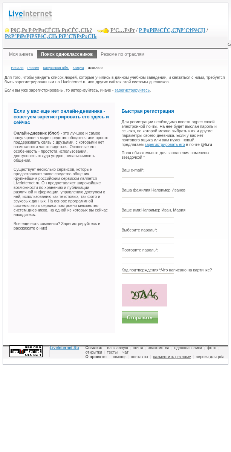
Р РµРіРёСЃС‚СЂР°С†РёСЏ (172, 30)
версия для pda (210, 356)
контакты (139, 356)
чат (125, 352)
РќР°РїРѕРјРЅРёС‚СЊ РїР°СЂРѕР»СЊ (50, 36)
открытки (94, 352)
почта (138, 347)
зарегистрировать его (165, 144)
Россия (33, 68)
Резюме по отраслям (122, 54)
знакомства (158, 347)
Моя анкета (21, 54)
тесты (112, 352)
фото (211, 347)
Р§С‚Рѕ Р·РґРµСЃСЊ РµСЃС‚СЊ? (51, 30)
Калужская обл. (56, 68)
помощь (119, 356)
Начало (17, 68)
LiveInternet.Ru (64, 347)
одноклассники (188, 347)
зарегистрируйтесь (132, 90)
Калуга (78, 68)
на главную (117, 347)
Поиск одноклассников (67, 54)
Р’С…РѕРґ (122, 30)
